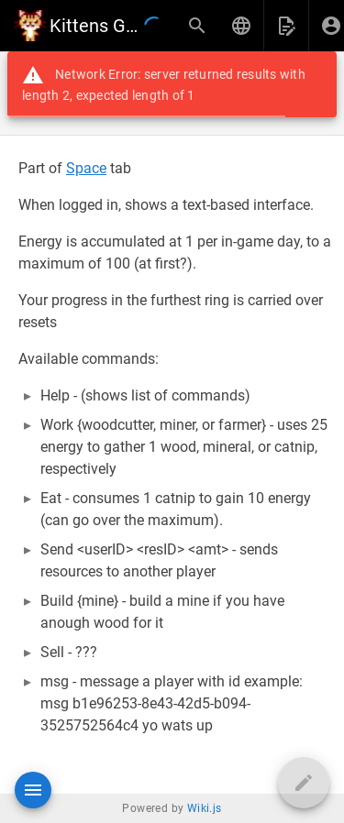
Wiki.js (204, 808)
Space (86, 168)
